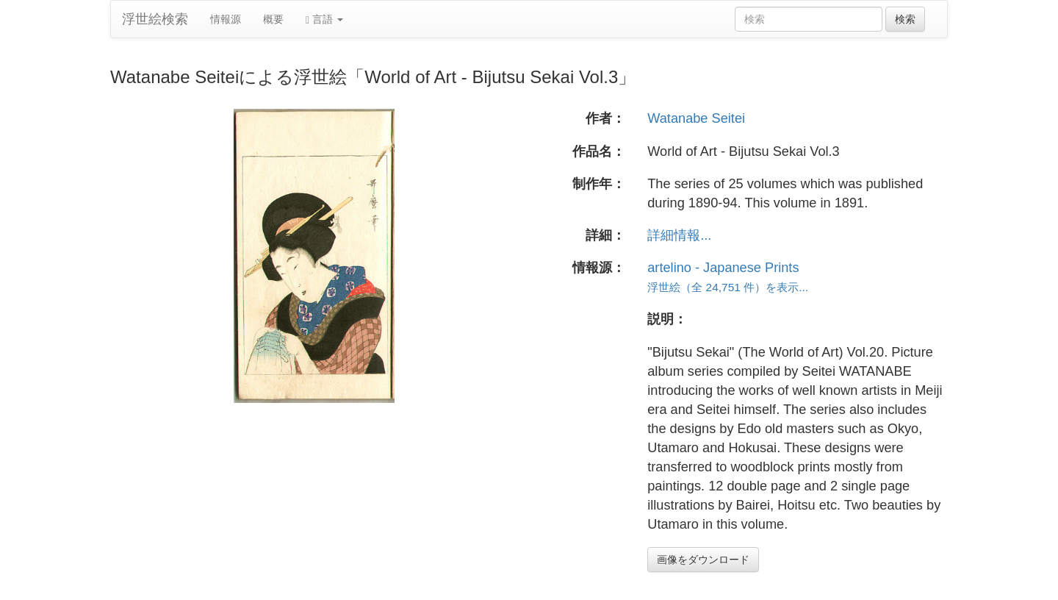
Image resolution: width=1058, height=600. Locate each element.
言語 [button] (324, 19)
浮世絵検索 (155, 19)
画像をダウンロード (703, 559)
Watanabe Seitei (696, 118)
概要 (273, 19)
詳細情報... (679, 235)
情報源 (225, 19)
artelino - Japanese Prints (723, 267)
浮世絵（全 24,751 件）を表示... (727, 287)
